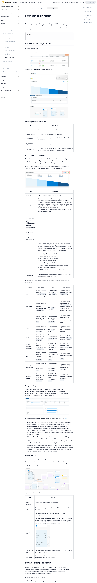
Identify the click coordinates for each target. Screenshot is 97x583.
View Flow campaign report (87, 8)
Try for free (78, 2)
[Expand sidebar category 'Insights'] (18, 80)
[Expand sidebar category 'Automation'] (18, 9)
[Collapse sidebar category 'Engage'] (18, 27)
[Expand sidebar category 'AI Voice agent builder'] (18, 90)
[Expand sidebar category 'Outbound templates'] (17, 30)
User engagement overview (88, 12)
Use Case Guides (23, 2)
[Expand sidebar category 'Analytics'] (18, 76)
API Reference (32, 2)
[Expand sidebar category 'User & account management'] (18, 13)
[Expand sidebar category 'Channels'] (18, 83)
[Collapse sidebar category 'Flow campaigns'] (17, 38)
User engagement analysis (88, 16)
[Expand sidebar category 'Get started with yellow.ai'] (18, 6)
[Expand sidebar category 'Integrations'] (18, 86)
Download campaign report (87, 23)
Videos (66, 2)
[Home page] (26, 8)
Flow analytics (87, 19)
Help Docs (15, 2)
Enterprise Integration (58, 2)
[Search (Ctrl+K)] (90, 2)
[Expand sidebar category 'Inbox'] (18, 20)
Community (72, 2)
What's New (39, 2)
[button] (10, 16)
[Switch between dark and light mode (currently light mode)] (83, 2)
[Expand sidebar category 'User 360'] (18, 23)
